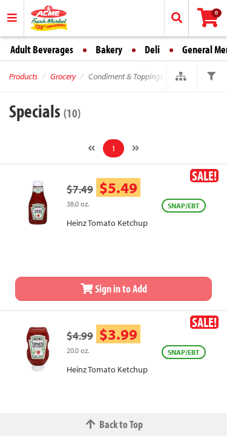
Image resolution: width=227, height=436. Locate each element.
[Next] (135, 148)
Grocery (63, 76)
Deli (152, 49)
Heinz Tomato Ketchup (107, 222)
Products (23, 76)
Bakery (109, 49)
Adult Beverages (41, 49)
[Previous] (91, 148)
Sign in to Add (114, 289)
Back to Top (113, 424)
